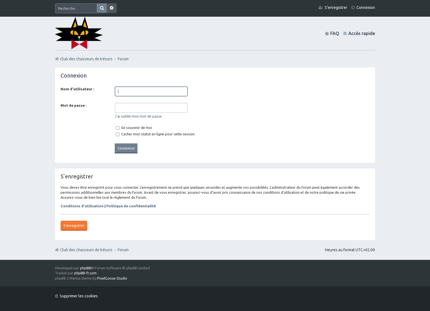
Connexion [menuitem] (365, 7)
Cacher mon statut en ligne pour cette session (155, 134)
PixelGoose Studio (112, 278)
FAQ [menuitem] (334, 33)
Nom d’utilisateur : (77, 89)
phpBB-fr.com (85, 273)
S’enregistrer (73, 225)
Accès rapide (361, 33)
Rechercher (102, 8)
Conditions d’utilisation (82, 206)
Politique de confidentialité (131, 206)
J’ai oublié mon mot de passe (138, 116)
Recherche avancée (112, 8)
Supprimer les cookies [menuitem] (79, 296)
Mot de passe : (73, 105)
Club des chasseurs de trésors (86, 250)
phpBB (85, 268)
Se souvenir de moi (134, 128)
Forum (123, 250)
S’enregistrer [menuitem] (336, 7)
